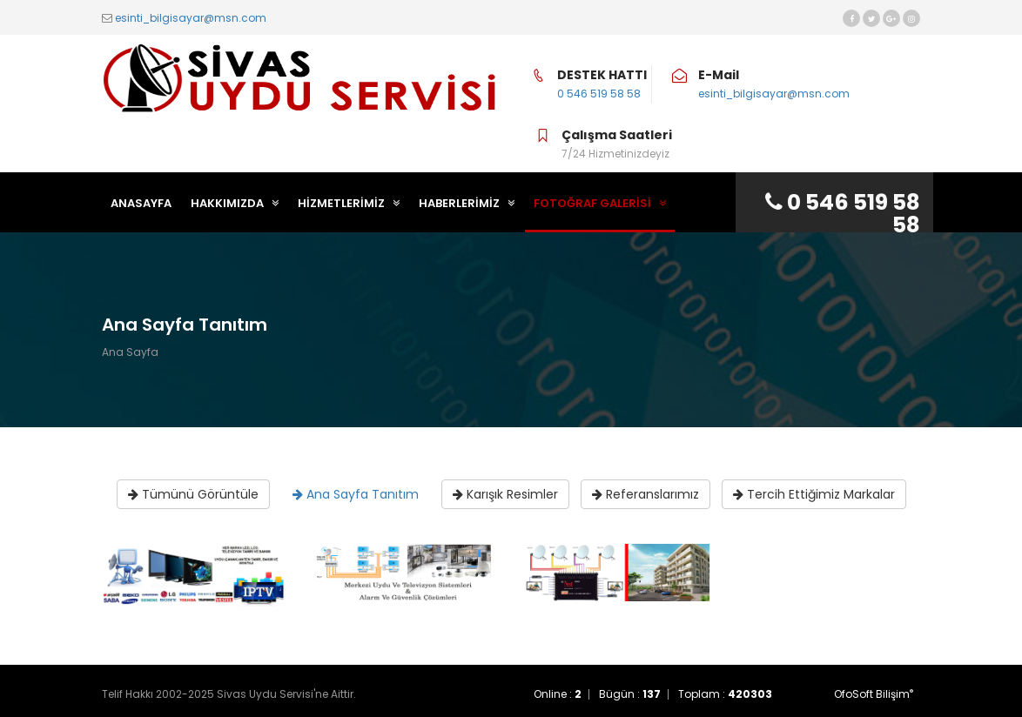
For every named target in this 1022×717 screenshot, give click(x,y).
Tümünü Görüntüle (193, 494)
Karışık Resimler (505, 494)
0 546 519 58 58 (599, 93)
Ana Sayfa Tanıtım (355, 494)
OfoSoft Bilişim (873, 694)
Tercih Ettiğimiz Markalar (814, 494)
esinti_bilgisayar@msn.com (190, 17)
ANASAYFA (141, 203)
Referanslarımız (645, 494)
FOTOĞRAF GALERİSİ (600, 203)
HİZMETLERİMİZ (349, 203)
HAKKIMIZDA (235, 203)
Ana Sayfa (130, 352)
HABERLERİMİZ (466, 203)
